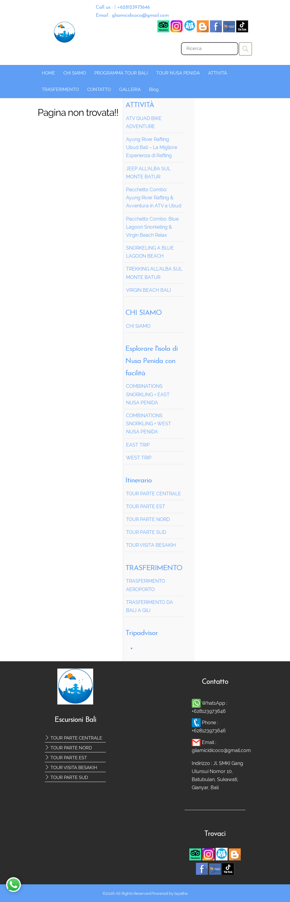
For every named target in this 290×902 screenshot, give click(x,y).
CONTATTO (99, 89)
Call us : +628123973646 (123, 7)
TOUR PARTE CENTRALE (73, 738)
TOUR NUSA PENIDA (178, 73)
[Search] (209, 48)
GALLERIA (130, 89)
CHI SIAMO (74, 73)
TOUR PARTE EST (66, 757)
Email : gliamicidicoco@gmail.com (132, 15)
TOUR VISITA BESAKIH (71, 767)
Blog (154, 89)
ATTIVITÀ (217, 73)
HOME (48, 73)
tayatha (181, 893)
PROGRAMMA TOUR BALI (121, 73)
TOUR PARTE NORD (68, 748)
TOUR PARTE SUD (66, 777)
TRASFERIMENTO (60, 89)
